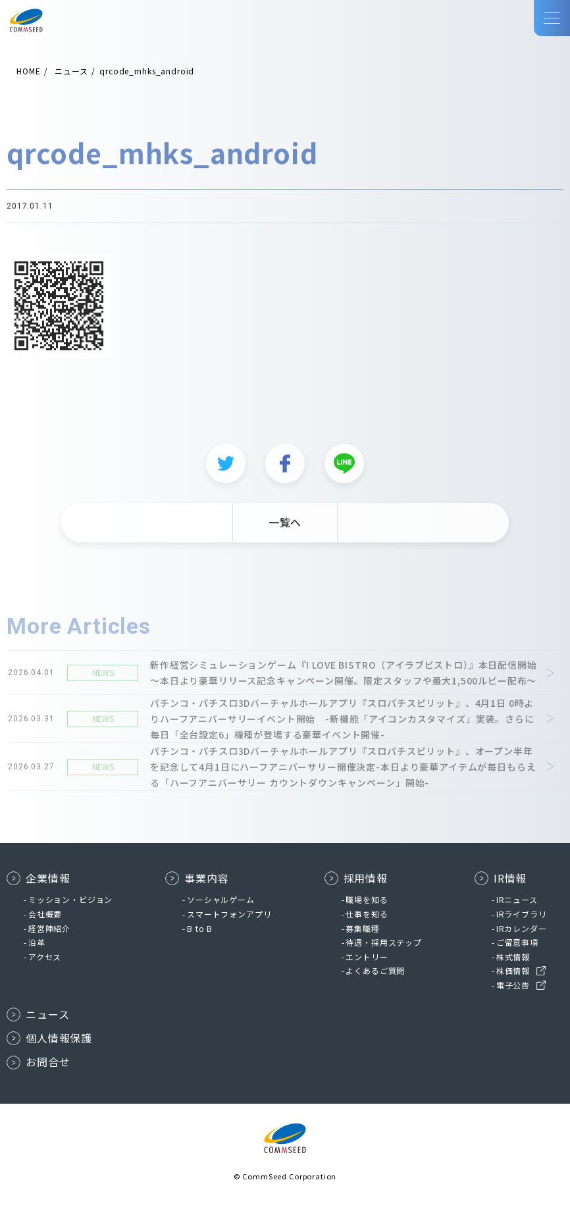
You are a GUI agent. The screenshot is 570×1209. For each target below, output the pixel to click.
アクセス (44, 956)
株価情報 (513, 970)
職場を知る (367, 899)
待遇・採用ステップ (384, 942)
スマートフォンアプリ (229, 913)
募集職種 (362, 928)
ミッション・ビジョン (70, 899)
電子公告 (513, 984)
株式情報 (513, 956)
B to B (200, 928)
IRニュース (517, 899)
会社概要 (45, 913)
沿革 (36, 942)
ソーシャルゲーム (221, 899)
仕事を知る (367, 913)
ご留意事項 (517, 942)
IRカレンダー (521, 928)
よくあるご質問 (375, 970)
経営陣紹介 (49, 928)
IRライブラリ (521, 913)
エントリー (367, 956)
